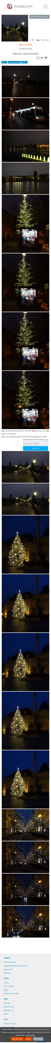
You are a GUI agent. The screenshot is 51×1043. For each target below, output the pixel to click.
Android (7, 1003)
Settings (38, 1039)
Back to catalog (39, 16)
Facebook (7, 993)
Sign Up (35, 448)
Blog (5, 990)
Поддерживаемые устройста (16, 965)
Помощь (7, 973)
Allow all (17, 1039)
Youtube (15, 993)
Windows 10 (9, 1010)
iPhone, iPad (9, 1006)
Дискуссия (8, 969)
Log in (46, 439)
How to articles (10, 962)
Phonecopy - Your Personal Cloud (20, 6)
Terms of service (10, 1023)
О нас (6, 982)
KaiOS (6, 1014)
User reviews (9, 986)
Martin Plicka (26, 49)
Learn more (30, 1035)
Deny (28, 1039)
